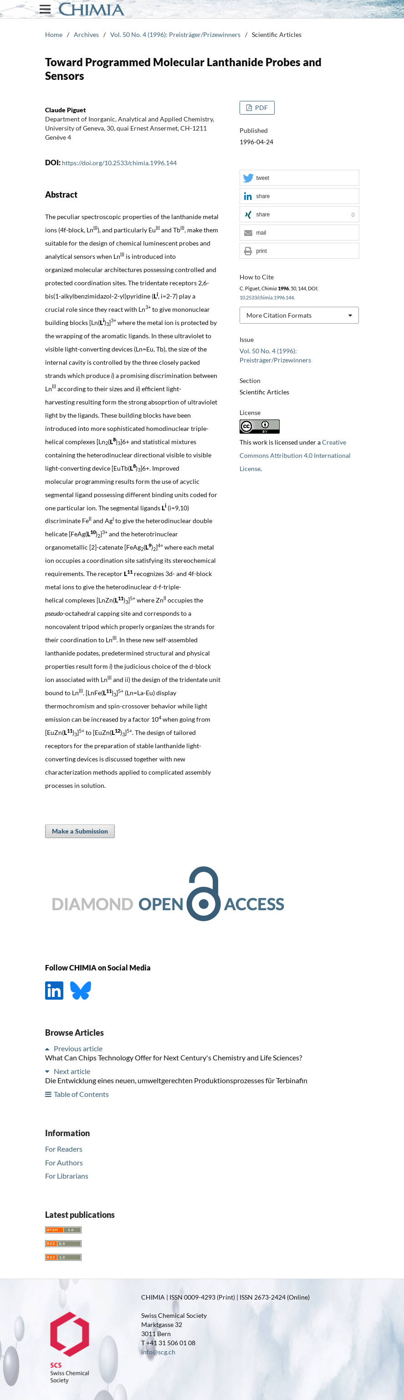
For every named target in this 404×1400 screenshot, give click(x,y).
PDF (261, 107)
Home (53, 34)
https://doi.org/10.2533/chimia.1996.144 (119, 163)
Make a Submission (80, 831)
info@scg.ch (158, 1352)
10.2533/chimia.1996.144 (267, 297)
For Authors (64, 1162)
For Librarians (66, 1175)
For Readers (63, 1148)
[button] (299, 178)
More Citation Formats (279, 315)
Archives (86, 34)
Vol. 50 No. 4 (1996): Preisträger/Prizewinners (175, 34)
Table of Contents (81, 1094)
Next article (72, 1071)
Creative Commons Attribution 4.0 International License (295, 455)
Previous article (78, 1048)
